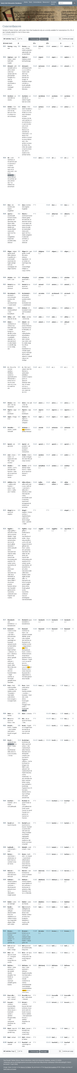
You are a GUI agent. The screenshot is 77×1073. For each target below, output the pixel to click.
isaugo (24, 544)
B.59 (19, 96)
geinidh (14, 657)
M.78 (4, 628)
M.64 (4, 317)
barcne (54, 871)
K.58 (61, 106)
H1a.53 (35, 444)
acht (14, 68)
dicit (29, 829)
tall (29, 840)
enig (29, 263)
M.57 (4, 205)
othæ (14, 482)
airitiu (28, 548)
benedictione (26, 624)
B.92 (19, 823)
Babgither (25, 920)
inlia (26, 494)
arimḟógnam (25, 597)
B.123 (19, 740)
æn (29, 322)
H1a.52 (35, 427)
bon (9, 654)
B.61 (19, 205)
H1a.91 (35, 965)
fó (30, 466)
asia (9, 181)
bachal (54, 823)
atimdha (27, 778)
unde (9, 72)
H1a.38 (35, 251)
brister (28, 939)
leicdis (9, 977)
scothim (25, 693)
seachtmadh (11, 216)
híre (30, 124)
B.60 (19, 106)
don (9, 588)
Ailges (9, 251)
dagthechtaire (26, 516)
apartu (10, 214)
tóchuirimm (25, 452)
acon (14, 889)
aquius (30, 377)
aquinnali (10, 377)
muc (9, 920)
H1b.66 (48, 308)
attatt (30, 137)
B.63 (19, 251)
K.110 (61, 718)
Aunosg (10, 46)
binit (53, 1028)
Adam (9, 322)
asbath (28, 862)
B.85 (19, 685)
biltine (9, 967)
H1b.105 (48, 620)
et (27, 814)
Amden (10, 466)
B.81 (19, 482)
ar (15, 96)
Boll (23, 946)
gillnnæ (24, 546)
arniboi (29, 914)
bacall (9, 823)
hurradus (24, 790)
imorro (24, 469)
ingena (10, 459)
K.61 (61, 213)
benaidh (24, 1030)
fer (15, 367)
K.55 (61, 57)
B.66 (19, 293)
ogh (15, 57)
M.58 (4, 213)
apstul (41, 444)
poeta (24, 326)
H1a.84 (35, 870)
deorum (10, 671)
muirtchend (26, 858)
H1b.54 (48, 46)
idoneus (24, 473)
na (22, 54)
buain (27, 838)
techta (29, 221)
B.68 (19, 317)
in (8, 114)
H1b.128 (48, 1037)
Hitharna (28, 326)
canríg (28, 782)
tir (10, 173)
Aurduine (25, 96)
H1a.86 (35, 902)
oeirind (12, 181)
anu (15, 667)
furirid (9, 217)
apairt (9, 223)
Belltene (67, 965)
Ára (27, 141)
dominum (25, 448)
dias (12, 667)
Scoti (26, 518)
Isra (23, 757)
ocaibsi (27, 354)
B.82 (19, 528)
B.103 (19, 995)
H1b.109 (48, 718)
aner (9, 455)
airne (9, 171)
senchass (25, 499)
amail (29, 59)
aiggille (41, 529)
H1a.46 (35, 367)
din (30, 118)
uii (28, 261)
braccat (24, 1006)
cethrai (24, 982)
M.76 (4, 528)
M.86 (4, 847)
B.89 (19, 725)
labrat (13, 1008)
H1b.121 (48, 931)
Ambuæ (24, 308)
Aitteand (25, 66)
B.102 (19, 965)
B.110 (19, 1042)
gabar (28, 217)
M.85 (4, 823)
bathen (66, 854)
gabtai (10, 590)
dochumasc (25, 887)
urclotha (13, 534)
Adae (23, 317)
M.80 (4, 713)
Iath (23, 831)
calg (15, 345)
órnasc (28, 48)
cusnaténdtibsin (27, 988)
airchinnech (55, 293)
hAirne (29, 139)
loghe (9, 263)
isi (30, 219)
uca (11, 542)
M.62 (4, 293)
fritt (29, 107)
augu (9, 530)
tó (25, 384)
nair (14, 596)
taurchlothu (25, 565)
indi (9, 265)
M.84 (4, 800)
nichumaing (25, 559)
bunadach (25, 310)
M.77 (4, 620)
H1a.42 (35, 308)
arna (9, 567)
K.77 (61, 444)
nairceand (10, 552)
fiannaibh (10, 682)
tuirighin (10, 81)
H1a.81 (35, 620)
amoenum (25, 288)
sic (30, 640)
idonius (10, 475)
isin (14, 219)
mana (28, 384)
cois (11, 265)
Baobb (10, 907)
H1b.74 (48, 416)
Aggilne (10, 529)
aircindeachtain (12, 303)
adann (54, 322)
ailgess (54, 251)
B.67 (19, 308)
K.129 (61, 1037)
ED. (23, 429)
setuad (10, 540)
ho (27, 149)
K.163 (61, 740)
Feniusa (27, 750)
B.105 (19, 1028)
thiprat (28, 958)
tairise (24, 475)
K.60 (61, 205)
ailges (9, 268)
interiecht (27, 907)
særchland (27, 54)
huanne (10, 486)
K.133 (61, 1042)
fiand (10, 646)
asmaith (24, 797)
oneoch (10, 557)
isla (8, 748)
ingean (10, 209)
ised (23, 865)
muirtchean (11, 856)
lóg (28, 538)
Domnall (28, 352)
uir (30, 486)
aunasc (54, 46)
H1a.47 (35, 402)
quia (12, 167)
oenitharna (11, 324)
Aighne (24, 417)
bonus (30, 512)
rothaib (24, 350)
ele (23, 729)
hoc (23, 345)
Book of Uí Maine (26, 1067)
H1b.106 (48, 628)
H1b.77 (48, 444)
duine (14, 217)
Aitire (24, 403)
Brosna (10, 931)
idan (14, 469)
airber (54, 107)
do (11, 110)
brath (23, 85)
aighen (66, 57)
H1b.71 (48, 402)
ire (28, 130)
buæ (30, 310)
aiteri (40, 403)
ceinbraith (11, 594)
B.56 (19, 46)
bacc (30, 842)
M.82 (4, 725)
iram (24, 149)
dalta (23, 750)
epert (9, 233)
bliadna (28, 986)
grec (14, 297)
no (11, 954)
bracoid (10, 1002)
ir (22, 124)
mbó (23, 1046)
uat (23, 126)
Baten (24, 854)
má (29, 390)
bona (9, 655)
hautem (10, 471)
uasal (10, 305)
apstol (54, 444)
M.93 (4, 945)
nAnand (24, 634)
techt (27, 1034)
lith (29, 494)
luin (15, 328)
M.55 (4, 106)
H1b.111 (48, 725)
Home (26, 2)
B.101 (19, 952)
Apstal (10, 444)
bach (23, 838)
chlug (23, 832)
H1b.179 (48, 685)
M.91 (4, 907)
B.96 (19, 879)
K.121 (61, 907)
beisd (66, 713)
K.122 (61, 931)
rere (23, 412)
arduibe (29, 691)
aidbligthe (25, 909)
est (23, 122)
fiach (13, 685)
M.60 (4, 277)
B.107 (19, 1037)
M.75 (4, 510)
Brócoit (24, 1002)
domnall (10, 341)
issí (28, 505)
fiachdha (11, 689)
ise (28, 752)
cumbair (10, 862)
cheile (23, 235)
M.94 (4, 952)
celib (9, 574)
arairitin (14, 538)
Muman (24, 371)
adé (31, 403)
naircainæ (10, 573)
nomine (10, 207)
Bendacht (25, 620)
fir (29, 561)
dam (29, 382)
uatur (9, 488)
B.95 (19, 870)
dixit (13, 74)
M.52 (4, 57)
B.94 (19, 854)
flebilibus (10, 373)
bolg (23, 949)
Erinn (25, 916)
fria (14, 233)
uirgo (12, 461)
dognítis (24, 973)
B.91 (19, 800)
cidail (9, 553)
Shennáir (24, 891)
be (27, 632)
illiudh (14, 229)
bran (9, 685)
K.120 (61, 902)
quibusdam (25, 373)
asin (9, 622)
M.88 (4, 870)
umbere (11, 114)
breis (9, 914)
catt (29, 871)
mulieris (14, 881)
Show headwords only (8, 34)
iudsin (23, 706)
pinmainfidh (11, 75)
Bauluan (67, 879)
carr (29, 367)
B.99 (19, 931)
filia (9, 461)
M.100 (4, 1042)
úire (26, 490)
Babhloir (67, 902)
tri (13, 169)
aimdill (11, 345)
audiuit (10, 375)
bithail (28, 1037)
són (23, 796)
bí (22, 1039)
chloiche (24, 492)
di (22, 112)
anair (9, 109)
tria (23, 975)
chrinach (24, 935)
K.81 (61, 528)
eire (9, 116)
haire (25, 116)
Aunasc (24, 46)
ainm (14, 59)
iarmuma (12, 163)
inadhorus (25, 840)
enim (25, 459)
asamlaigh (11, 640)
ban (9, 335)
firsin (23, 548)
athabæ (41, 277)
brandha (13, 687)
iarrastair (24, 507)
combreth (10, 742)
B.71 (19, 367)
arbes (14, 540)
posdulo (24, 446)
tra (29, 567)
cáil (27, 997)
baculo (24, 827)
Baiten (10, 854)
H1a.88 (35, 931)
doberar (13, 255)
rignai (28, 350)
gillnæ (13, 544)
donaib (28, 576)
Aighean (10, 57)
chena (23, 231)
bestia (9, 715)
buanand (10, 629)
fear (15, 532)
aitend (54, 66)
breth (9, 727)
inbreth (26, 729)
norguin (13, 699)
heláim (24, 941)
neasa (9, 177)
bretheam (25, 763)
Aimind (24, 284)
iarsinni (24, 939)
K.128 (61, 1028)
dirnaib (10, 333)
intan (12, 860)
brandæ (24, 689)
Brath (9, 740)
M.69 (4, 416)
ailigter (10, 922)
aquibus (10, 371)
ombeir (24, 563)
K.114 (61, 800)
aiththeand (25, 68)
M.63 (4, 308)
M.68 (4, 409)
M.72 (4, 455)
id (26, 825)
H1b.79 (48, 455)
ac (25, 358)
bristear (10, 935)
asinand (10, 644)
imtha (9, 380)
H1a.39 (35, 277)
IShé (23, 494)
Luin (30, 341)
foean (9, 59)
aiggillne (54, 529)
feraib (24, 588)
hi (22, 329)
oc (12, 331)
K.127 (61, 1002)
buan (9, 659)
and (23, 141)
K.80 (61, 482)
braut (9, 746)
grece (27, 297)
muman (10, 369)
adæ (40, 317)
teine (14, 967)
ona (15, 573)
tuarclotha (11, 592)
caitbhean (10, 873)
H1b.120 (48, 907)
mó (23, 386)
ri (13, 339)
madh (11, 386)
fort (15, 107)
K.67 (61, 317)
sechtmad (25, 216)
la (8, 753)
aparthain (10, 221)
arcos (9, 297)
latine (29, 299)
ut (31, 120)
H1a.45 (35, 322)
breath (10, 725)
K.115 (61, 823)
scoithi (14, 691)
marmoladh (11, 259)
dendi (13, 654)
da (15, 261)
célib (23, 578)
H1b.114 (48, 823)
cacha (23, 986)
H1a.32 (35, 46)
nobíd (23, 50)
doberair (24, 242)
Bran (23, 685)
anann (9, 665)
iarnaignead (25, 503)
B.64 (19, 277)
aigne (9, 417)
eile (13, 557)
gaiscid (29, 676)
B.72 (19, 402)
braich (24, 1012)
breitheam (25, 413)
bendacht (42, 620)
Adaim (14, 343)
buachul (10, 1042)
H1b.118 (48, 879)
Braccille (24, 995)
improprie (25, 580)
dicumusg (10, 887)
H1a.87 (35, 907)
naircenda (25, 552)
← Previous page (34, 39)
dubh (12, 695)
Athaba (10, 277)
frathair (10, 802)
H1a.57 (35, 528)
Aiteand (10, 66)
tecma (29, 328)
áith (28, 70)
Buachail (24, 1042)
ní (26, 124)
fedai (28, 937)
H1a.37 (35, 157)
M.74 (4, 482)
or (8, 956)
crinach (10, 939)
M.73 (4, 465)
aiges (23, 419)
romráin (24, 83)
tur (8, 891)
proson (12, 582)
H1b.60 (48, 205)
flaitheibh (10, 576)
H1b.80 (48, 482)
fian (15, 631)
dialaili (9, 227)
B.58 (19, 66)
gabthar (10, 219)
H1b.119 (48, 902)
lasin (23, 102)
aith (15, 66)
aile (28, 557)
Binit (23, 1028)
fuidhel (15, 727)
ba (31, 761)
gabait (28, 588)
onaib (30, 571)
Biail (9, 1037)
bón (29, 652)
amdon (10, 468)
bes (53, 718)
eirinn (14, 918)
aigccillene (67, 529)
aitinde (41, 427)
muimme (24, 631)
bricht (23, 842)
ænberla (10, 889)
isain (11, 874)
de (13, 205)
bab (40, 907)
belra (23, 780)
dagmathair (26, 646)
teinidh (12, 971)
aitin (23, 856)
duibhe (10, 691)
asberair (24, 769)
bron (9, 699)
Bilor (9, 953)
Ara (27, 135)
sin (23, 229)
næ (15, 552)
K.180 (61, 685)
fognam (10, 596)
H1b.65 (48, 293)
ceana (9, 231)
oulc (12, 663)
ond (13, 488)
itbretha (28, 773)
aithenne (55, 427)
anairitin (10, 561)
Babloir (24, 902)
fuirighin (10, 77)
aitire (53, 403)
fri (28, 233)
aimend (41, 284)
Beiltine (10, 965)
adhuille (28, 85)
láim (24, 112)
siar (23, 151)
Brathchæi (25, 740)
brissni (24, 933)
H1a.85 (35, 879)
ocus (27, 842)
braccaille (55, 995)
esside (30, 147)
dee (30, 317)
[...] (39, 48)
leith (12, 61)
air (11, 112)
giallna (13, 530)
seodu (28, 563)
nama (26, 255)
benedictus (11, 624)
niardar (10, 229)
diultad (24, 468)
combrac (10, 1004)
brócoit (24, 1017)
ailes (12, 634)
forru (28, 788)
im (8, 386)
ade (9, 405)
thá (23, 384)
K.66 (61, 308)
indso (26, 865)
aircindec (41, 293)
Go (74, 3)
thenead (28, 431)
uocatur (28, 461)
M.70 (4, 427)
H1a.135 (35, 685)
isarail (13, 253)
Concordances (37, 2)
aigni (40, 417)
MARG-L (24, 990)
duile (9, 85)
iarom (30, 544)
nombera (13, 109)
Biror (23, 953)
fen (11, 367)
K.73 (61, 409)
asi (28, 132)
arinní (23, 703)
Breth (24, 725)
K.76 (61, 427)
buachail (54, 1042)
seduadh (14, 548)
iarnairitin (25, 567)
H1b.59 (48, 157)
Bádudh (24, 847)
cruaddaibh (11, 337)
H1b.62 (48, 251)
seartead (10, 981)
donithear (10, 1023)
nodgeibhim (11, 237)
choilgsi (24, 360)
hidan (28, 468)
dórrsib (24, 98)
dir (11, 319)
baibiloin (12, 883)
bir (13, 953)
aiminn (54, 284)
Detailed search (53, 3)
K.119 (61, 879)
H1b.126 (48, 1002)
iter (28, 110)
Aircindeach (11, 293)
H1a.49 (35, 409)
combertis (25, 981)
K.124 (61, 952)
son (29, 580)
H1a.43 (35, 317)
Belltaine (25, 965)
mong (12, 956)
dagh (9, 650)
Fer (31, 369)
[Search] (65, 3)
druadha (10, 975)
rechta (24, 775)
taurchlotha (25, 536)
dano (14, 673)
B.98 (19, 907)
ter (28, 812)
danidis (10, 973)
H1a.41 (35, 293)
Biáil (23, 1037)
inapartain (11, 239)
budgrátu (25, 918)
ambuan (11, 652)
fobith (24, 773)
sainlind (28, 1014)
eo (14, 284)
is (16, 68)
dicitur (24, 135)
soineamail (11, 1021)
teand (24, 72)
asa (9, 542)
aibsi (10, 343)
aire (28, 767)
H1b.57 (48, 96)
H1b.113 (48, 800)
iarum (9, 544)
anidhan (67, 466)
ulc (24, 661)
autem (24, 584)
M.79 (4, 685)
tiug (27, 1032)
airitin (9, 548)
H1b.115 (48, 847)
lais (28, 797)
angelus (24, 512)
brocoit (66, 1002)
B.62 (19, 213)
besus (9, 722)
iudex (14, 746)
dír (24, 319)
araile (28, 227)
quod (9, 286)
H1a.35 (35, 96)
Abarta (24, 214)
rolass (23, 495)
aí (26, 419)
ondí (29, 847)
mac (30, 52)
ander (54, 455)
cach (23, 120)
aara (13, 382)
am (29, 650)
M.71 (4, 444)
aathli (14, 429)
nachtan (28, 780)
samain (10, 74)
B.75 (19, 416)
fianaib (27, 678)
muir (29, 849)
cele (9, 235)
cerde (28, 102)
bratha (14, 753)
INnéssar (24, 382)
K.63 (61, 277)
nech (26, 731)
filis (9, 667)
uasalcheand (27, 305)
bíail (53, 1037)
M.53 (4, 66)
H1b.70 (48, 367)
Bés (23, 718)
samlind (10, 1016)
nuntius (24, 514)
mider (9, 457)
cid (15, 565)
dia (13, 110)
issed (23, 501)
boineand (25, 873)
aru (16, 171)
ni (11, 85)
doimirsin (10, 546)
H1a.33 (35, 57)
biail (9, 941)
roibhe (9, 918)
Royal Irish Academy (51, 1067)
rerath (14, 644)
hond (26, 501)
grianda (29, 522)
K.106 (61, 620)
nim (23, 87)
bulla (9, 949)
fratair (27, 802)
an (11, 79)
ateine (9, 429)
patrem (24, 814)
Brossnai (24, 931)
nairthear (10, 160)
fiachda (24, 691)
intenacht (10, 909)
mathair (13, 650)
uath (14, 484)
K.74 (61, 416)
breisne (10, 933)
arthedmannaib (26, 984)
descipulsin (25, 753)
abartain (26, 219)
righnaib (10, 339)
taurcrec (24, 596)
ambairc (29, 874)
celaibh (11, 329)
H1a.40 (35, 284)
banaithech (25, 349)
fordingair (25, 867)
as (27, 143)
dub (23, 697)
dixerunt (24, 380)
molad (25, 261)
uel (31, 459)
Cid (29, 552)
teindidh (10, 68)
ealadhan (10, 916)
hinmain (24, 77)
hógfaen (24, 59)
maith (9, 663)
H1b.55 (48, 57)
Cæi (28, 769)
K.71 (61, 402)
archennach (25, 295)
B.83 (19, 620)
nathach (12, 335)
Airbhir (10, 107)
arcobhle (10, 240)
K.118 (61, 870)
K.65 (61, 293)
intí (23, 265)
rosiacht (24, 755)
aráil (28, 253)
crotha (14, 333)
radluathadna (26, 333)
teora (25, 139)
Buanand (25, 629)
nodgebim (29, 235)
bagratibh (13, 920)
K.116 (61, 847)
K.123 (61, 945)
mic (12, 914)
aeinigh (13, 263)
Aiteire (10, 403)
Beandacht (11, 620)
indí (26, 640)
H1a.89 (35, 945)
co (27, 83)
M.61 (4, 284)
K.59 (61, 157)
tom (12, 380)
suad (30, 497)
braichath (10, 1012)
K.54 (61, 46)
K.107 (61, 628)
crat (29, 642)
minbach (24, 937)
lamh (13, 997)
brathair (10, 801)
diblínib (24, 636)
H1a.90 (35, 952)
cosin (9, 634)
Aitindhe (10, 427)
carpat (24, 369)
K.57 (61, 96)
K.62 (61, 251)
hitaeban (24, 81)
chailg (13, 347)
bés (24, 722)
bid (23, 61)
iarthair (24, 154)
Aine (9, 205)
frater (9, 804)
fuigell (29, 725)
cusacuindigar (26, 267)
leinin (9, 328)
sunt (9, 169)
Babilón (28, 883)
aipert (27, 223)
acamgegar (11, 267)
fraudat (24, 812)
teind (13, 70)
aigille (23, 576)
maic (27, 913)
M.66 (4, 367)
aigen (53, 57)
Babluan (24, 879)
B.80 (19, 465)
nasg (15, 46)
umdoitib (28, 50)
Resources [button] (46, 2)
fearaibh (12, 588)
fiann (23, 632)
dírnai (26, 345)
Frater (24, 808)
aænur (28, 860)
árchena (24, 118)
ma (8, 382)
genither (24, 657)
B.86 (19, 713)
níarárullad (27, 229)
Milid (23, 767)
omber (10, 563)
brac (9, 997)
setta (9, 534)
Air (28, 118)
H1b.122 (48, 945)
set (12, 555)
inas (15, 1030)
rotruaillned (25, 806)
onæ (30, 484)
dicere (24, 586)
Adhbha (10, 482)
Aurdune (10, 96)
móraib (24, 979)
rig (23, 352)
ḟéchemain (25, 407)
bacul (9, 825)
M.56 (4, 157)
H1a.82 (35, 628)
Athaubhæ (25, 277)
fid (28, 77)
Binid (9, 1028)
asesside (24, 132)
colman (10, 326)
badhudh (10, 847)
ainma (9, 578)
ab (13, 284)
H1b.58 (48, 106)
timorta (27, 864)
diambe (24, 792)
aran (15, 594)
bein (13, 1028)
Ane (53, 205)
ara (13, 184)
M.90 (4, 902)
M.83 (4, 740)
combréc (24, 1004)
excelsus (10, 299)
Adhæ (9, 317)
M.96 (4, 995)
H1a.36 (35, 106)
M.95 (4, 965)
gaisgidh (10, 680)
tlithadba (26, 329)
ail (30, 503)
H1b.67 (48, 317)
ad (27, 317)
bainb (14, 913)
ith (16, 1028)
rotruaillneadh (12, 806)
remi (28, 733)
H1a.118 (35, 740)
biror (27, 956)
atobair (28, 225)
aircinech (67, 293)
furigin (24, 79)
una (13, 638)
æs (26, 102)
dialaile (10, 536)
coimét (30, 997)
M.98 (4, 1028)
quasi (23, 279)
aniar (23, 114)
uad (30, 542)
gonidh (10, 1032)
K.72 (61, 510)
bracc (29, 995)
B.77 (19, 427)
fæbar (25, 1039)
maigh (9, 895)
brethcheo (25, 742)
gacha (14, 982)
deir (24, 457)
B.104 (19, 1002)
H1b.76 (48, 427)
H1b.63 (48, 277)
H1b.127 (48, 1028)
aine (13, 207)
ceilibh (13, 580)
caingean (24, 422)
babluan (10, 879)
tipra (9, 954)
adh (14, 317)
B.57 (19, 57)
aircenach (10, 295)
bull (14, 946)
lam (23, 997)
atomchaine (11, 83)
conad (24, 1032)
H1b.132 (48, 1042)
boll (9, 946)
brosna (54, 931)
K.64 (61, 284)
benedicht (25, 622)
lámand (25, 999)
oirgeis (11, 701)
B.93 (19, 847)
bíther (24, 782)
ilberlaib (29, 893)
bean (13, 455)
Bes (9, 718)
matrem (24, 816)
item (28, 369)
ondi (9, 849)
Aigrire (10, 410)
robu (23, 638)
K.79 (61, 455)
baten (54, 854)
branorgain (25, 701)
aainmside (25, 924)
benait (28, 1028)
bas (23, 281)
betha (28, 154)
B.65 (19, 284)
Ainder (24, 455)
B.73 (19, 510)
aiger (15, 410)
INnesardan (11, 378)
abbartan (55, 214)
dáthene (24, 971)
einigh (9, 538)
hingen (29, 457)
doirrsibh (10, 98)
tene (23, 967)
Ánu (28, 640)
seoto (13, 590)
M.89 (4, 879)
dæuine (10, 913)
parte (15, 377)
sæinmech (29, 1016)
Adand (24, 322)
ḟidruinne (24, 89)
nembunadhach (12, 310)
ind (16, 267)
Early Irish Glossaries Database (11, 3)
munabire (28, 109)
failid (24, 524)
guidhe (11, 257)
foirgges (24, 704)
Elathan (24, 914)
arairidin (27, 540)
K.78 (61, 465)
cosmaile (29, 634)
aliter (23, 744)
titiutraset (11, 569)
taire (9, 384)
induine (14, 225)
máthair (27, 638)
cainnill (30, 356)
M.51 (4, 46)
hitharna (24, 324)
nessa (29, 143)
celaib (25, 343)
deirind (13, 177)
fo (16, 468)
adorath (10, 532)
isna (23, 784)
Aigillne (24, 529)
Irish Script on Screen (9, 1069)
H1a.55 (35, 455)
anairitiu (24, 561)
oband (30, 856)
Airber (24, 107)
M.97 (4, 1002)
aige (29, 410)
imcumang (11, 559)
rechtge (27, 794)
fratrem (24, 818)
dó (30, 110)
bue (10, 312)
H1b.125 (48, 995)
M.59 (4, 251)
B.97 (19, 902)
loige (26, 263)
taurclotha (11, 565)
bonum (29, 654)
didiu (13, 223)
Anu (29, 669)
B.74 (19, 409)
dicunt (24, 520)
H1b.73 (48, 409)
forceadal (10, 678)
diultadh (10, 469)
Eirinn (25, 145)
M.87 (4, 854)
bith (9, 874)
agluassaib (25, 52)
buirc (14, 874)
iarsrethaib (25, 497)
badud (54, 847)
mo (10, 347)
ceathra (10, 979)
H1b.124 (48, 965)
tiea (9, 638)
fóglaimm (25, 759)
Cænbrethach (26, 748)
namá (23, 225)
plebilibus (25, 375)
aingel (28, 520)
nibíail (29, 941)
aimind (66, 284)
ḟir (14, 561)
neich (9, 731)
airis (10, 729)
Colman (27, 339)
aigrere (41, 410)
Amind (10, 284)
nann (12, 632)
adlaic (23, 553)
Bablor (10, 902)
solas (23, 522)
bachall (29, 827)
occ (30, 349)
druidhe (29, 973)
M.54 (4, 96)
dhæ (9, 319)
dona (12, 574)
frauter (24, 810)
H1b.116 (48, 854)
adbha (11, 484)
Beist (9, 713)
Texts (30, 2)
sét (25, 534)
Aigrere (24, 410)
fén (25, 367)
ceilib (23, 573)
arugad (14, 733)
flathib (24, 574)
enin (15, 459)
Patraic (26, 904)
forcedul (24, 676)
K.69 (61, 322)
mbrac (9, 1010)
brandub (11, 693)
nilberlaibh (11, 893)
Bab (23, 907)
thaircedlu (27, 975)
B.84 (19, 628)
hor (28, 954)
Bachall (24, 823)
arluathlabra (25, 335)
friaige (15, 417)
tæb (9, 79)
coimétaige (25, 1044)
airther (24, 137)
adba (14, 490)
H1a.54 (35, 465)
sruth (14, 954)
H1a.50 (35, 416)
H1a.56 (35, 482)
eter (9, 110)
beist (53, 713)
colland (10, 937)
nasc (29, 46)
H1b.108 (48, 713)
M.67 (4, 402)
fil (13, 77)
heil (26, 757)
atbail (9, 858)
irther (23, 147)
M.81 (4, 718)
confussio (10, 885)
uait (15, 161)
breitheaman (11, 750)
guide (9, 253)
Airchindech (25, 293)
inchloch (24, 505)
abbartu (67, 214)
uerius (24, 746)
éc (27, 856)
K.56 (61, 66)
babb (53, 907)
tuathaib (27, 784)
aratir (9, 167)
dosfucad (25, 876)
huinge (10, 331)
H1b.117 (48, 870)
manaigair (11, 87)
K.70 (61, 367)
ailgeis (15, 251)
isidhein (10, 184)
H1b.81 (48, 528)
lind (10, 1019)
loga (14, 536)
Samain (24, 75)
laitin (9, 301)
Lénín (26, 341)
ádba (23, 490)
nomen (10, 881)
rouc (23, 731)
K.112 (61, 725)
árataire (24, 388)
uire (9, 492)
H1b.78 (48, 465)
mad (23, 263)
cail (8, 999)
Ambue (10, 308)
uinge (29, 343)
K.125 (61, 965)
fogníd (28, 100)
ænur (12, 752)
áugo (29, 529)
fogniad (24, 788)
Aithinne (24, 427)
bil (30, 965)
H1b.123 (48, 952)
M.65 (4, 322)
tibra (12, 960)
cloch (9, 490)
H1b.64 (48, 284)
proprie (10, 584)
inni (25, 669)
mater (11, 669)
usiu (13, 227)
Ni (15, 74)
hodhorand (25, 532)
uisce (26, 949)
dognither (25, 1021)
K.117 (61, 854)
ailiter (14, 646)
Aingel (10, 510)
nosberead (25, 776)
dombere (28, 114)
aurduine (55, 96)
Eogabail (24, 209)
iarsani (14, 933)
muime (10, 631)
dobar (9, 225)
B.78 (19, 444)
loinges (24, 765)
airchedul (24, 420)
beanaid (11, 1030)
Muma (24, 130)
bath (9, 279)
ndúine (24, 100)
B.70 (19, 322)
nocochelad (25, 834)
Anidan (24, 466)
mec (28, 755)
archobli (24, 239)
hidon (29, 469)
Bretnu (25, 1008)
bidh (9, 61)
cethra (23, 992)
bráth (66, 740)
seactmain (11, 261)
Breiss (24, 913)
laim (9, 112)
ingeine (27, 207)
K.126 (61, 995)
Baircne (10, 871)
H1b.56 (48, 66)
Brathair (24, 801)
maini (26, 390)
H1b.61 (48, 213)
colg (23, 358)
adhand (66, 322)
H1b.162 (48, 740)
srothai (24, 960)
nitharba (24, 337)
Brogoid (10, 1017)
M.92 (4, 931)
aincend (27, 87)
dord (14, 341)
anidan (54, 466)
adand (24, 356)
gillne (13, 578)
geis (31, 251)
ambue (41, 308)
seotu (13, 563)
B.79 (19, 455)
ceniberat (25, 594)
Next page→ (44, 39)
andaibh (10, 982)
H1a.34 (35, 66)
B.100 (19, 945)
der (13, 459)
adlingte (10, 911)
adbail (24, 860)
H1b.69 (48, 322)
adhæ (66, 317)
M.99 (4, 1037)
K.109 (61, 713)
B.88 (19, 718)
